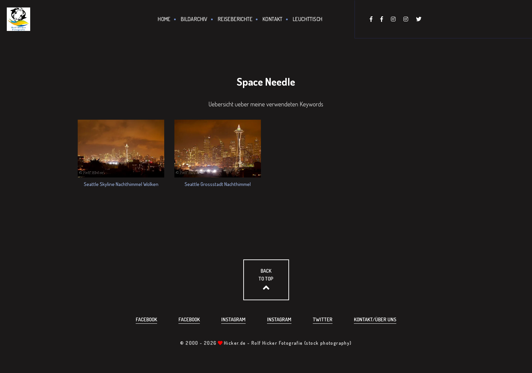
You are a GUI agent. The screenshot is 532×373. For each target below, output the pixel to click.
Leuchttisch (307, 19)
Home (164, 19)
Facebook (146, 319)
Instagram (233, 319)
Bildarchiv (194, 19)
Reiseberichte (235, 19)
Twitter (322, 319)
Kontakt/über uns (375, 319)
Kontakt (273, 19)
